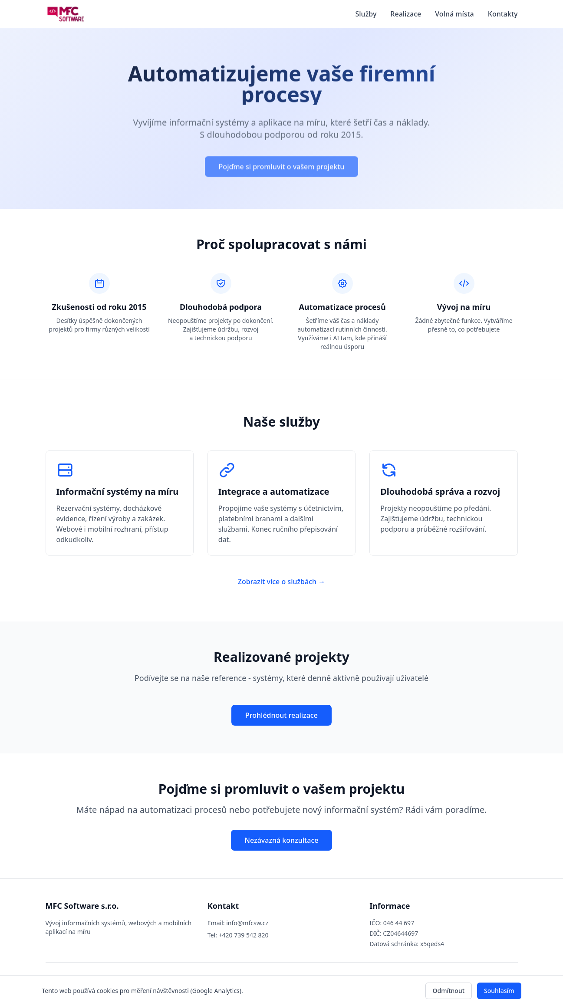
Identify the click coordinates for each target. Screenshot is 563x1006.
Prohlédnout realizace (281, 715)
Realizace (405, 14)
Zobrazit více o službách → (282, 581)
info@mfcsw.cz (247, 923)
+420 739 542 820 (244, 935)
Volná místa (454, 14)
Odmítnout (449, 990)
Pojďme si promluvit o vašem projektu (282, 168)
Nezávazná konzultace (282, 840)
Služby (366, 14)
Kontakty (503, 14)
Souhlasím (499, 990)
